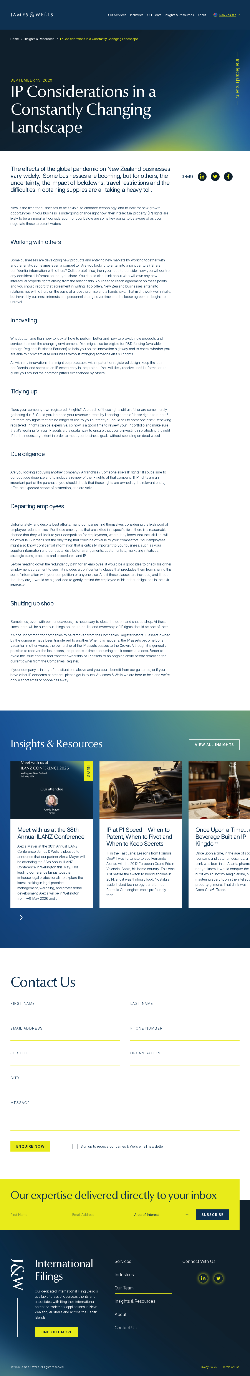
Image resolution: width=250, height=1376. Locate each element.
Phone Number (146, 1028)
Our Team (154, 15)
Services (123, 1261)
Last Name (141, 1003)
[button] (21, 917)
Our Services (117, 15)
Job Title (20, 1053)
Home (14, 39)
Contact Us (126, 1327)
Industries (136, 15)
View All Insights (214, 744)
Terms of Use (231, 1367)
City (15, 1078)
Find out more (57, 1332)
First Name (22, 1003)
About (202, 15)
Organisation (145, 1053)
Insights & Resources (179, 15)
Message (20, 1103)
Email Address (26, 1028)
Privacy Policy (208, 1367)
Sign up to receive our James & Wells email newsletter (118, 1146)
